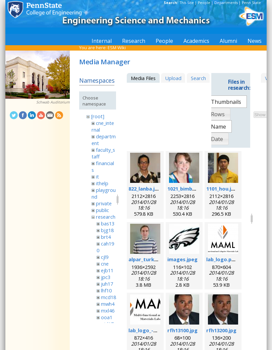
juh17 (107, 283)
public (102, 210)
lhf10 (106, 290)
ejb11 (107, 270)
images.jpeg (182, 259)
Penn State (251, 2)
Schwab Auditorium (53, 102)
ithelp (102, 183)
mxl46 (107, 310)
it (97, 176)
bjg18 (107, 230)
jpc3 (105, 277)
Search (198, 78)
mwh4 (107, 303)
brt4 (106, 236)
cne (105, 263)
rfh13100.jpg (182, 330)
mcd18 (108, 297)
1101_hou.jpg (221, 188)
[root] (97, 116)
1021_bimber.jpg (187, 188)
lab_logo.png (222, 259)
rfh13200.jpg (221, 330)
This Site (187, 2)
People (204, 2)
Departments (226, 2)
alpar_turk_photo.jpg (154, 259)
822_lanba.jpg (144, 188)
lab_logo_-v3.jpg (148, 330)
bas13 (107, 223)
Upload (173, 78)
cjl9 (104, 257)
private (104, 203)
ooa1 (106, 317)
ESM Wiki (117, 48)
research (105, 216)
